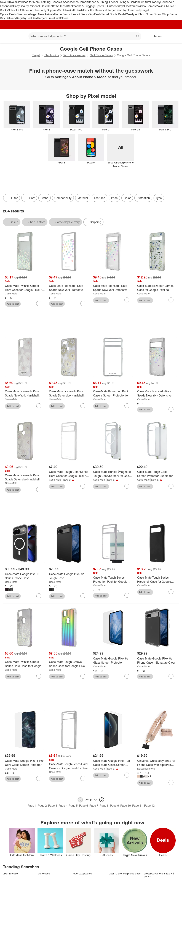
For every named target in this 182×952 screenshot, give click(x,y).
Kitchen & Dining (97, 2)
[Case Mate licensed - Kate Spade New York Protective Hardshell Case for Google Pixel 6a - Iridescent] (69, 288)
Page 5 (73, 805)
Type (159, 198)
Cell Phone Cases (101, 55)
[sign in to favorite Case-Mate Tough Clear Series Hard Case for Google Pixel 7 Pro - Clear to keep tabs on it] (82, 486)
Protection (143, 198)
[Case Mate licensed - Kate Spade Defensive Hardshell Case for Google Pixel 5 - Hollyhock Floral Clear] (25, 477)
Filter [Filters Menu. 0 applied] (12, 198)
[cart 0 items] (174, 36)
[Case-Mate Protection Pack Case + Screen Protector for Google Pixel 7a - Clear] (113, 393)
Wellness (61, 6)
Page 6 (83, 805)
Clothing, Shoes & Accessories (59, 2)
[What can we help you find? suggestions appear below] (84, 36)
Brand (44, 198)
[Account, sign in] (157, 36)
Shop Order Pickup (150, 14)
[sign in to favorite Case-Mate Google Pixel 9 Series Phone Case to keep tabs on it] (38, 595)
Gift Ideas (64, 10)
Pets (86, 10)
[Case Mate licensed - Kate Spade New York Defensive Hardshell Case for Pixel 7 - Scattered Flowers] (113, 288)
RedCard (32, 18)
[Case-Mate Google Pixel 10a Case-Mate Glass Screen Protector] (113, 763)
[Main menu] (20, 36)
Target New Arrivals (42, 14)
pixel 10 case (10, 873)
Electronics (131, 6)
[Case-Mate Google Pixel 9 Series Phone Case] (25, 576)
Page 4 (62, 805)
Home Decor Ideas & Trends (71, 14)
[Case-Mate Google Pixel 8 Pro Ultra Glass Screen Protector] (25, 763)
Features (99, 198)
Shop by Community (128, 10)
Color (127, 198)
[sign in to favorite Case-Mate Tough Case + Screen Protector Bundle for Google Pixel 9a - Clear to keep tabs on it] (170, 486)
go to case (44, 873)
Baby (16, 6)
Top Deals (95, 14)
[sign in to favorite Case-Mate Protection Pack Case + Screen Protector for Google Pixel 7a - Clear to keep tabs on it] (126, 405)
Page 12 (149, 805)
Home (82, 2)
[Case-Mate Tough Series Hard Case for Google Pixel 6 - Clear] (69, 766)
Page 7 (93, 805)
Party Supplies (48, 10)
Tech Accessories (74, 55)
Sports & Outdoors (107, 6)
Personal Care (38, 6)
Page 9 (114, 805)
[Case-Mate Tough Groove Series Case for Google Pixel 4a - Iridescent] (69, 664)
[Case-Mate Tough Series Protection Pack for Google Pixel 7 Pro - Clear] (113, 580)
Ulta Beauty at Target (102, 10)
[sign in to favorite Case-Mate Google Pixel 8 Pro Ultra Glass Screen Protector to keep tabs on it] (38, 778)
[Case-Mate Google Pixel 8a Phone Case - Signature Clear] (157, 660)
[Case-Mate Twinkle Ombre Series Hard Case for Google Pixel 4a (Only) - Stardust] (25, 664)
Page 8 (104, 805)
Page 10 (125, 805)
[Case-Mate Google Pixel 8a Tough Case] (69, 576)
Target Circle (46, 18)
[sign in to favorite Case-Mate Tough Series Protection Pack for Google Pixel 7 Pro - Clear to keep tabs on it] (126, 595)
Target (36, 55)
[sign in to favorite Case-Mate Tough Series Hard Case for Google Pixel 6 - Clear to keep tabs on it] (82, 778)
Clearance (23, 14)
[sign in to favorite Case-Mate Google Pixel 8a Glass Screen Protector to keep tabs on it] (126, 676)
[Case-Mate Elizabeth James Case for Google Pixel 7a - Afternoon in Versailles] (157, 288)
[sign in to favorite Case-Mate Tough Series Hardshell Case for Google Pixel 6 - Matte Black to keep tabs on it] (170, 591)
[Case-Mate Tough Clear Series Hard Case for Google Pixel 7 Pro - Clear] (69, 474)
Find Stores (61, 18)
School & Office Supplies (23, 10)
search (138, 36)
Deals (13, 14)
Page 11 (137, 805)
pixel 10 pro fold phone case (125, 873)
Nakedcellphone (146, 768)
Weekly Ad (131, 14)
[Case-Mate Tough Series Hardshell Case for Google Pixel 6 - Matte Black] (157, 580)
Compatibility (62, 198)
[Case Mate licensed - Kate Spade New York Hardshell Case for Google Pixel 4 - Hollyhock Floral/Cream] (25, 393)
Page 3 (52, 805)
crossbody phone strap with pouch (159, 875)
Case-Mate (11, 293)
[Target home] (8, 36)
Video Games (147, 6)
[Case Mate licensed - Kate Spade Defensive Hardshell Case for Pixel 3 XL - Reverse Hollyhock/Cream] (69, 393)
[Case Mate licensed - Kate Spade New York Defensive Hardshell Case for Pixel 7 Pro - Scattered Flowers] (157, 393)
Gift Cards (76, 10)
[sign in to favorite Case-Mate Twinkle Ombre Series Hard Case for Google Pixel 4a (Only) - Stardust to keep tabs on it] (38, 676)
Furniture (144, 2)
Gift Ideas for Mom (28, 2)
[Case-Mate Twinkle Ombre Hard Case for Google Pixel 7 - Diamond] (25, 288)
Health (51, 6)
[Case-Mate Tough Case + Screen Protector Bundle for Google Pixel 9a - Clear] (157, 474)
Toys (121, 6)
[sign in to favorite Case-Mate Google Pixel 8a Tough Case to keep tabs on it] (82, 595)
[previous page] (80, 800)
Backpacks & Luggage (81, 6)
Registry (21, 18)
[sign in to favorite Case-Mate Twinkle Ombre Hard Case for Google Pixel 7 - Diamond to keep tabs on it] (38, 303)
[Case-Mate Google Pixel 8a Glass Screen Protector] (113, 660)
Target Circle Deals (113, 14)
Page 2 (42, 805)
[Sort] (29, 198)
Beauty (24, 6)
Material (82, 198)
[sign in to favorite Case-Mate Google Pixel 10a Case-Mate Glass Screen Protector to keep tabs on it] (126, 775)
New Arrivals (8, 2)
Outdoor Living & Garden (123, 2)
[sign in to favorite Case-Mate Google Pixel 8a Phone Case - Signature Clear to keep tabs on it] (170, 676)
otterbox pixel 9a (82, 873)
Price (114, 198)
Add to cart (13, 303)
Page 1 (32, 805)
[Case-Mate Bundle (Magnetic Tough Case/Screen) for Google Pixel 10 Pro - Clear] (113, 474)
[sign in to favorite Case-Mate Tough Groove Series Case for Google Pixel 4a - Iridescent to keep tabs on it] (82, 676)
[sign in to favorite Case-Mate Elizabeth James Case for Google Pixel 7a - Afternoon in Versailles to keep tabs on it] (170, 299)
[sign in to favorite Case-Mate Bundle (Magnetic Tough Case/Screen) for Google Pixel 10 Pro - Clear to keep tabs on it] (126, 486)
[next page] (102, 800)
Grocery (155, 2)
